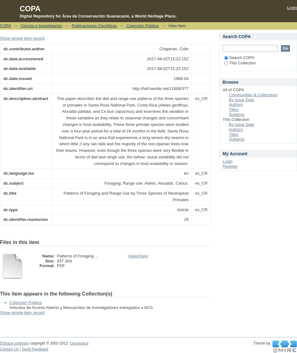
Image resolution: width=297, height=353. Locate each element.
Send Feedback (35, 349)
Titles (234, 109)
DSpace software (14, 343)
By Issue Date (241, 99)
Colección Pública (142, 25)
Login (292, 7)
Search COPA (239, 57)
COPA (5, 25)
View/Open (138, 256)
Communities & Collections (253, 94)
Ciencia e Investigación (41, 25)
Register (230, 166)
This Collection (240, 63)
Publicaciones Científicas (94, 25)
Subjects (236, 114)
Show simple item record (22, 38)
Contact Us (9, 349)
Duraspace (79, 343)
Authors (236, 104)
